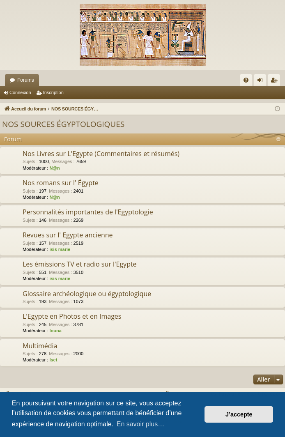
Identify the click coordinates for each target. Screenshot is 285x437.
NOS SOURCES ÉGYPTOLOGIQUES (63, 124)
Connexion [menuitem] (261, 81)
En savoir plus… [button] (141, 424)
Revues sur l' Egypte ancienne (68, 234)
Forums (25, 80)
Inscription (53, 92)
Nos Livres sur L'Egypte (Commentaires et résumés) (101, 153)
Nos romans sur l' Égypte (61, 182)
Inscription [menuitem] (275, 81)
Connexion (20, 92)
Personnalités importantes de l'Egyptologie (88, 211)
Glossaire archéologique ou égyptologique (87, 293)
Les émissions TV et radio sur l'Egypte (80, 264)
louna (55, 330)
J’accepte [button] (239, 414)
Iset (53, 359)
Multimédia (40, 345)
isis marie (59, 249)
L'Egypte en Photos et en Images (72, 316)
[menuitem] (246, 80)
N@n (54, 168)
